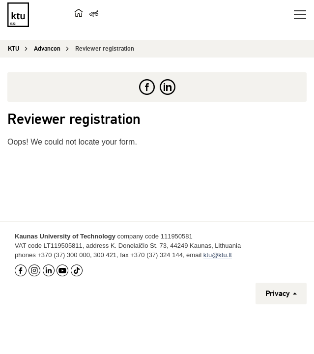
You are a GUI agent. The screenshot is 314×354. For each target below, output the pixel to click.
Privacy (281, 293)
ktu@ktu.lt (217, 255)
